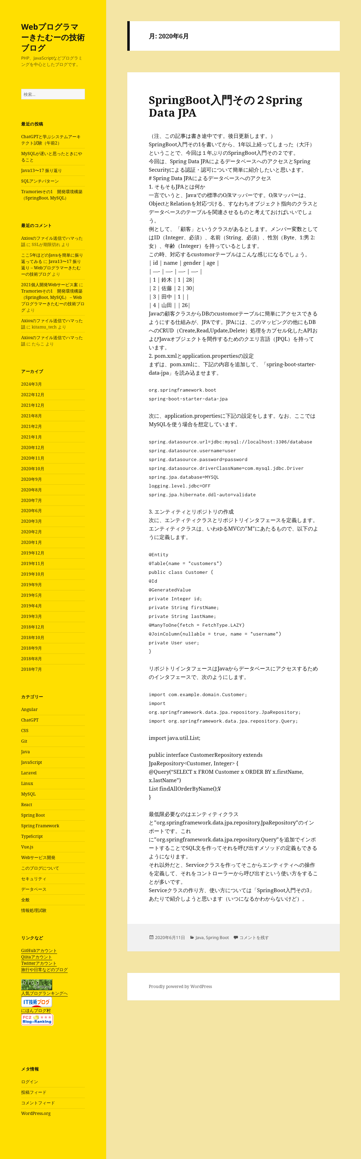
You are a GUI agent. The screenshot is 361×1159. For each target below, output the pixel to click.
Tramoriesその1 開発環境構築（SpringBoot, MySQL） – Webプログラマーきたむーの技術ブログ (53, 300)
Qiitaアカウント (36, 957)
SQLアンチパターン (40, 181)
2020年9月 (31, 479)
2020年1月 (31, 542)
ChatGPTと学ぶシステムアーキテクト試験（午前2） (51, 140)
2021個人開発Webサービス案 (49, 285)
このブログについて (40, 868)
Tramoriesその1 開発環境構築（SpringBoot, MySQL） (51, 195)
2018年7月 (31, 669)
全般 (25, 900)
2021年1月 (31, 437)
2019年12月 (32, 553)
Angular (29, 709)
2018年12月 (32, 627)
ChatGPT (29, 720)
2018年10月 (32, 637)
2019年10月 (32, 574)
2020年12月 (32, 447)
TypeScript (32, 836)
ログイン (29, 1082)
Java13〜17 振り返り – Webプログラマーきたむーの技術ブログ (51, 267)
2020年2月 (31, 532)
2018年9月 (31, 648)
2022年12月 (32, 395)
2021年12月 (32, 405)
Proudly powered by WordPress (180, 986)
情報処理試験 (34, 910)
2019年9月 (31, 585)
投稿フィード (34, 1092)
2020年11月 (32, 458)
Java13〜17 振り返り (41, 170)
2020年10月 (32, 469)
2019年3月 (31, 616)
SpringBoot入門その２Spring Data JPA (225, 106)
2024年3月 (31, 384)
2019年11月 (32, 563)
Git (24, 741)
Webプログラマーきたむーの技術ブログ (53, 37)
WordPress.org (35, 1113)
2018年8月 (31, 659)
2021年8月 (31, 416)
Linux (27, 783)
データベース (34, 889)
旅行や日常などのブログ (44, 970)
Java (25, 752)
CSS (25, 731)
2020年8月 (31, 490)
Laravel (29, 773)
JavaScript (31, 762)
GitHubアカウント (39, 950)
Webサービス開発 (38, 857)
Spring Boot (33, 815)
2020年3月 (31, 521)
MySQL (28, 794)
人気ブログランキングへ (44, 993)
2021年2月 (31, 426)
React (26, 805)
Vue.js (27, 847)
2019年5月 (31, 595)
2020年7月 (31, 500)
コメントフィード (38, 1103)
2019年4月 (31, 606)
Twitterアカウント (39, 963)
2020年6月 (31, 511)
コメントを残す (254, 937)
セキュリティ (34, 879)
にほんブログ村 (36, 1010)
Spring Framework (40, 826)
